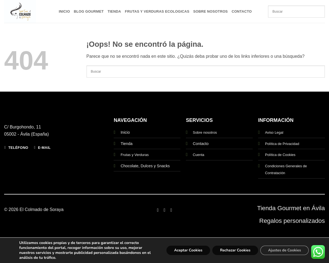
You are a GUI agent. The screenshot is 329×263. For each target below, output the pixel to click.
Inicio (64, 11)
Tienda (114, 11)
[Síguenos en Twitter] (171, 209)
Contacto (242, 11)
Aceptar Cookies (183, 250)
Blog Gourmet (89, 11)
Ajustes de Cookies (283, 250)
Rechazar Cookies (232, 250)
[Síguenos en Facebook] (157, 209)
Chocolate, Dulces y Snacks (145, 166)
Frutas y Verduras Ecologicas (157, 11)
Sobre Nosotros (210, 11)
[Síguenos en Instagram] (164, 209)
